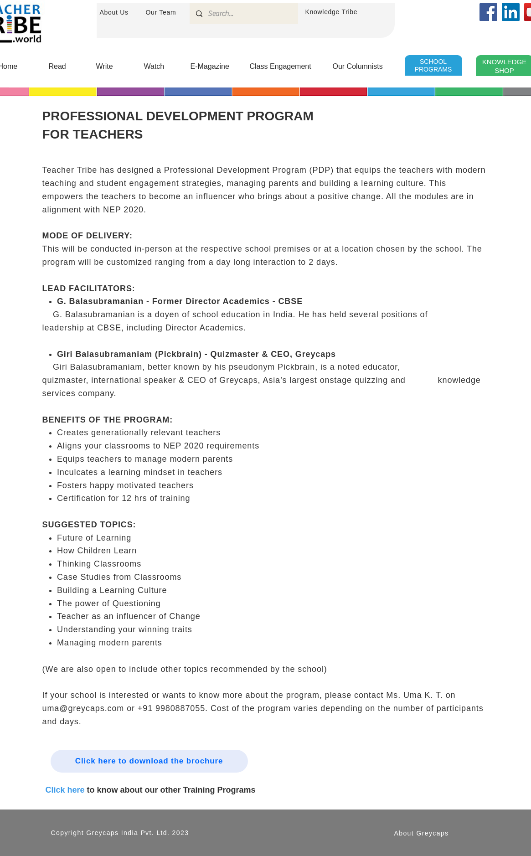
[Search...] (243, 13)
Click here (65, 789)
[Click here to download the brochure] (149, 761)
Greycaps (102, 832)
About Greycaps (421, 833)
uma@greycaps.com (83, 708)
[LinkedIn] (511, 12)
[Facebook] (488, 12)
